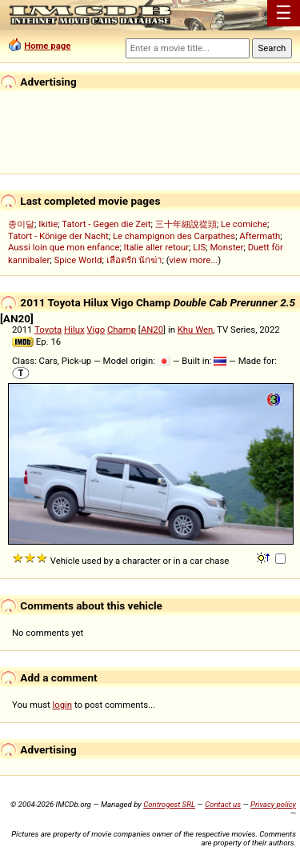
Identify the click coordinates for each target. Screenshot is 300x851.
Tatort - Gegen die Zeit (106, 224)
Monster (226, 247)
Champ (121, 329)
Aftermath (259, 236)
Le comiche (244, 224)
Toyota (48, 329)
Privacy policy (273, 804)
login (63, 704)
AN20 (152, 329)
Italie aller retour (156, 247)
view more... (194, 260)
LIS (199, 247)
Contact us (223, 804)
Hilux (74, 329)
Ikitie (48, 224)
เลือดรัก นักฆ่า (134, 260)
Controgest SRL (169, 804)
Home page (47, 45)
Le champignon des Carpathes (174, 236)
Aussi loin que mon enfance (63, 247)
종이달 (21, 224)
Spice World (78, 260)
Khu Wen (196, 329)
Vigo (95, 329)
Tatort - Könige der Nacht (58, 236)
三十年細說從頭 (186, 224)
